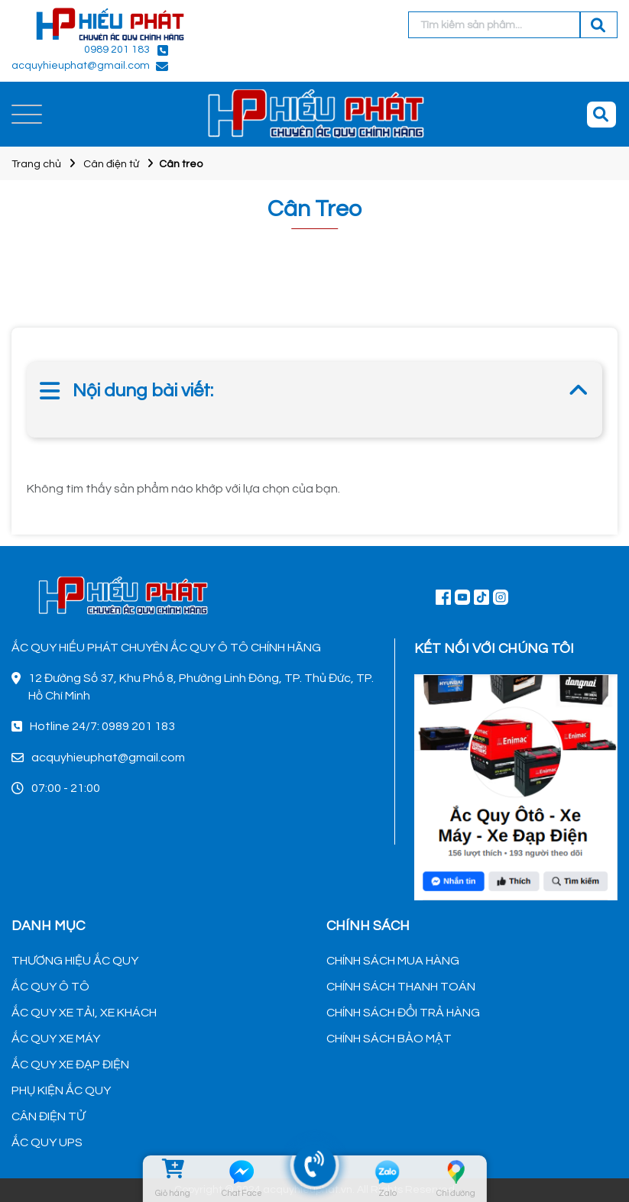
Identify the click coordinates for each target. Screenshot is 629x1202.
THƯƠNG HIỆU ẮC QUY (74, 961)
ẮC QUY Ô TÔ (50, 987)
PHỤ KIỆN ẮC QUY (61, 1090)
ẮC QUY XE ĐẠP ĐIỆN (70, 1064)
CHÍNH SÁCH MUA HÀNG (392, 961)
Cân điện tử (111, 164)
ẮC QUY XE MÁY (55, 1038)
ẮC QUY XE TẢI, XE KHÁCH (84, 1013)
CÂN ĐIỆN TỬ (48, 1116)
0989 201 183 (117, 49)
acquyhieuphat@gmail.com (80, 65)
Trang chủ (36, 164)
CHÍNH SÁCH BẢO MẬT (389, 1038)
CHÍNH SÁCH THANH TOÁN (400, 987)
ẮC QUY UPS (47, 1142)
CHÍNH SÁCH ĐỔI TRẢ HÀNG (403, 1013)
